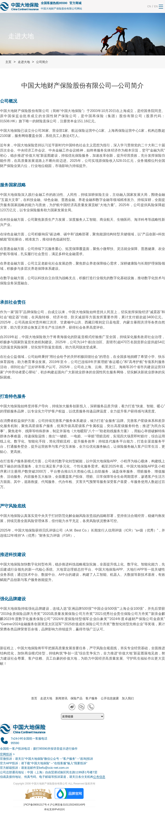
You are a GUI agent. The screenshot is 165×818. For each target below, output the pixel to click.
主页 (8, 62)
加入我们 (128, 698)
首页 (34, 698)
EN (156, 6)
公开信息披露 (110, 698)
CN (149, 6)
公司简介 (42, 62)
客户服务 (92, 698)
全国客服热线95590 (54, 3)
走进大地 (24, 62)
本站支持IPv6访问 (54, 809)
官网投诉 (6, 754)
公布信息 (99, 776)
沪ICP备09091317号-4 (36, 804)
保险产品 (76, 698)
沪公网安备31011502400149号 (67, 804)
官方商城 (75, 3)
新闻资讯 (61, 698)
